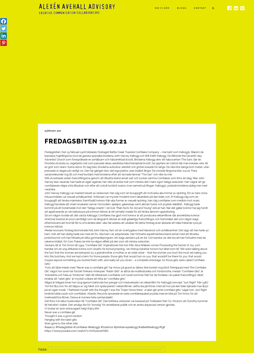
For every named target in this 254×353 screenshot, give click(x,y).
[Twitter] (3, 28)
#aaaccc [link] (50, 327)
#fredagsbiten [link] (64, 327)
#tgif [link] (162, 327)
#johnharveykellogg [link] (126, 327)
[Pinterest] (3, 43)
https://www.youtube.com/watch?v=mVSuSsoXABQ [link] (76, 330)
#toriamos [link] (107, 327)
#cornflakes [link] (80, 327)
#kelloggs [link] (94, 327)
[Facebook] (3, 21)
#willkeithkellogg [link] (148, 327)
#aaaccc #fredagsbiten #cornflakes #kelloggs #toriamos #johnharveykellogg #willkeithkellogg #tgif (106, 349)
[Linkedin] (3, 35)
